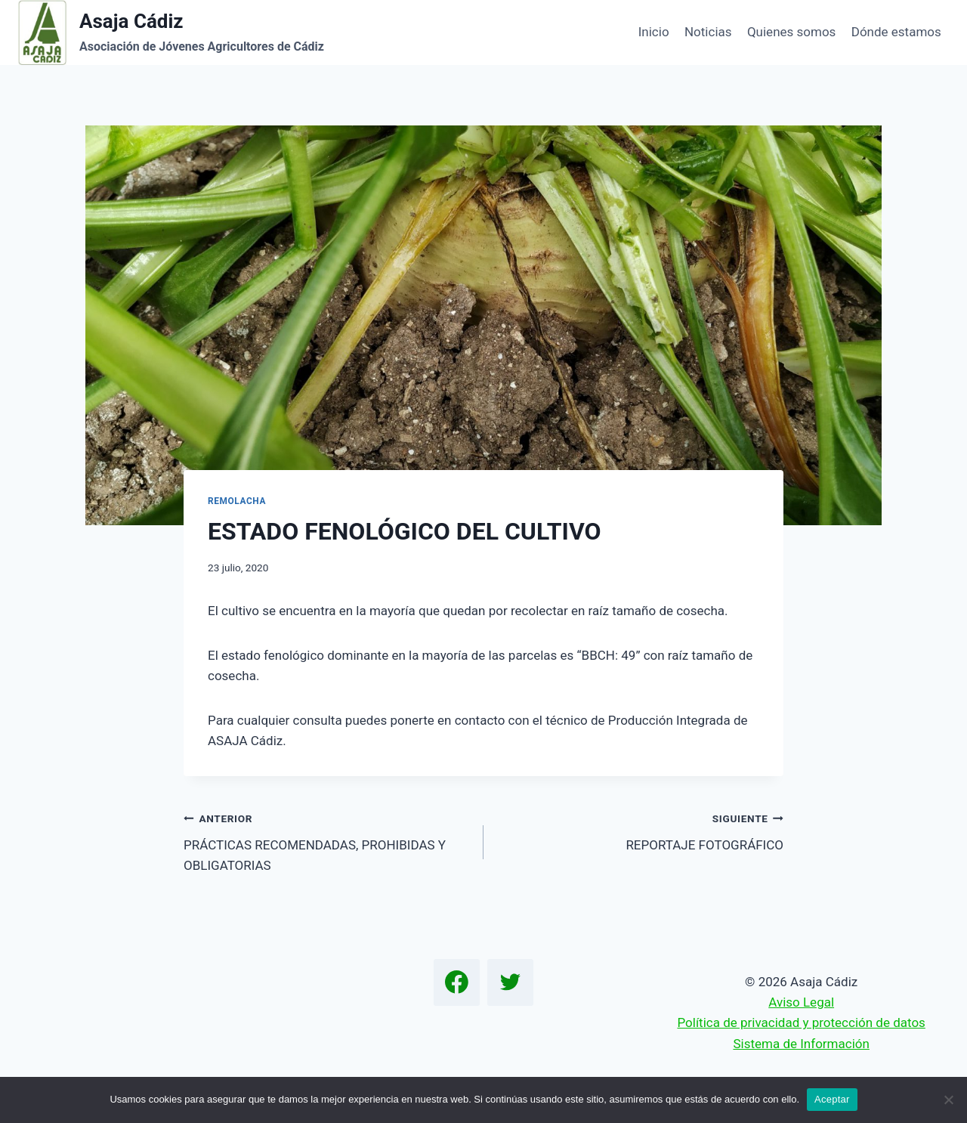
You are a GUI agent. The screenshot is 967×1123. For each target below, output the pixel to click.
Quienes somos (791, 31)
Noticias (708, 31)
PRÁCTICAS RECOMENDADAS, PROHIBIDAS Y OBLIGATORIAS (327, 840)
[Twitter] (510, 982)
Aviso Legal (801, 1002)
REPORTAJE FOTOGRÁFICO (639, 830)
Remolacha (237, 501)
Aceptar (832, 1099)
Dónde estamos (896, 31)
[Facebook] (457, 982)
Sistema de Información (801, 1043)
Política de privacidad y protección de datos (801, 1022)
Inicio (653, 31)
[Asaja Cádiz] (171, 32)
